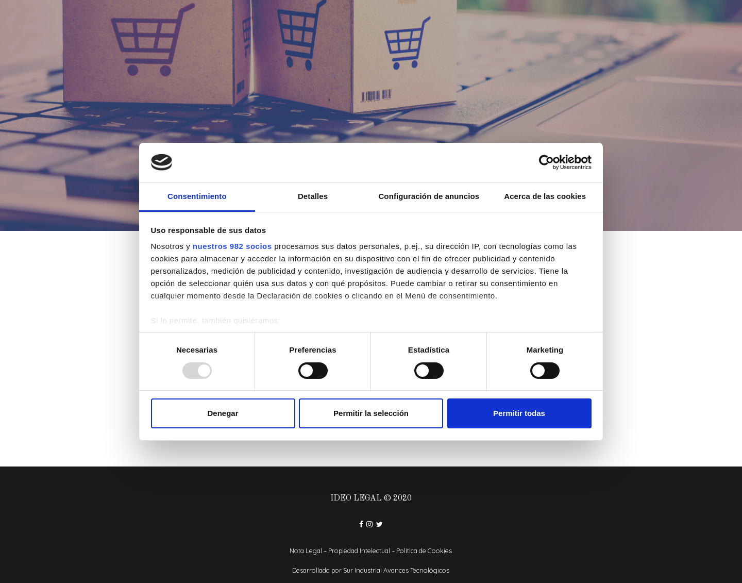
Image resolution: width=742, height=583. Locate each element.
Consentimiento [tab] (197, 196)
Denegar (222, 413)
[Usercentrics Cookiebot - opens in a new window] (546, 162)
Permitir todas (519, 413)
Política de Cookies (424, 550)
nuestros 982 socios (232, 246)
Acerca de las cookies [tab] (545, 196)
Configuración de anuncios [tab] (428, 196)
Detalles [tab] (313, 196)
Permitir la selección (371, 413)
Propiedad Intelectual (359, 550)
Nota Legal (306, 550)
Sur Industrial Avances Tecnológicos (396, 570)
